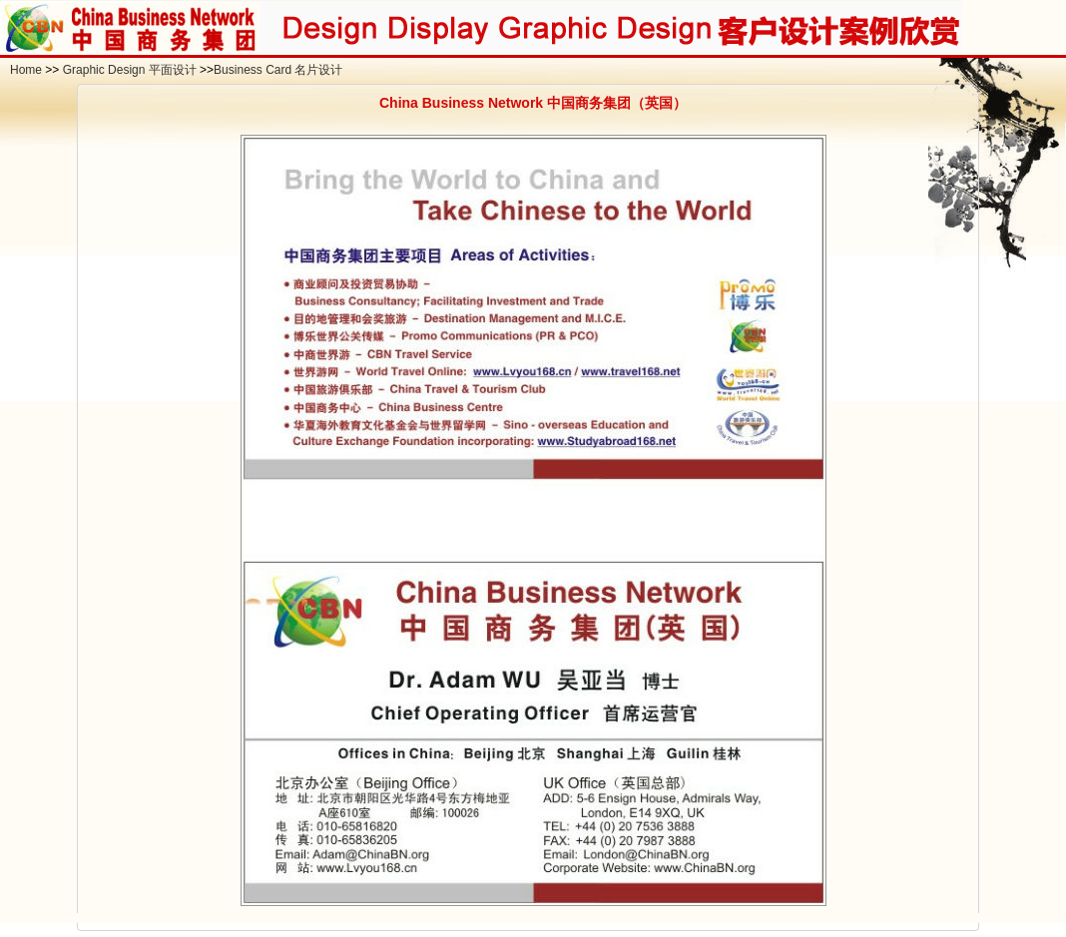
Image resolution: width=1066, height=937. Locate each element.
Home (26, 70)
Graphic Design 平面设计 (130, 70)
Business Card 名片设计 (278, 70)
